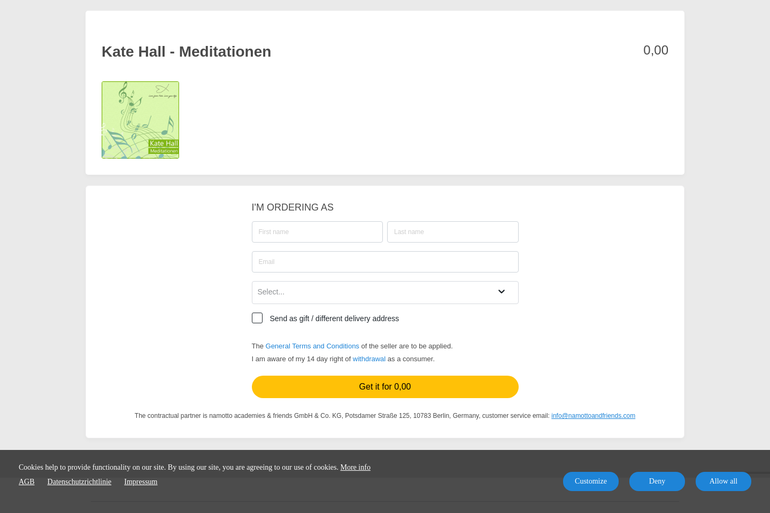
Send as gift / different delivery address (334, 318)
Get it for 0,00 (385, 386)
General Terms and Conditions (312, 346)
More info (356, 467)
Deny (657, 481)
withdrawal (369, 359)
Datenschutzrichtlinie (80, 482)
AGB (27, 482)
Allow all (724, 481)
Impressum (140, 482)
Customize (591, 481)
